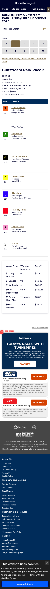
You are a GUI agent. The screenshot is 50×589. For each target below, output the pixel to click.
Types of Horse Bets (10, 543)
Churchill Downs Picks (11, 526)
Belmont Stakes (8, 502)
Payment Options (9, 546)
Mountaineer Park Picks (11, 532)
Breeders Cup (7, 508)
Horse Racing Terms (10, 550)
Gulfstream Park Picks (11, 519)
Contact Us (6, 467)
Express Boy (17, 176)
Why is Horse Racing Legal (12, 553)
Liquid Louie (17, 226)
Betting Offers (7, 487)
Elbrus (14, 243)
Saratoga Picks (8, 522)
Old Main (16, 193)
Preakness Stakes (9, 505)
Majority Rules (18, 209)
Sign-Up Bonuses (9, 484)
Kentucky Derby (8, 495)
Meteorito (16, 133)
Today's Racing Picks (10, 516)
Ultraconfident (19, 156)
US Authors (6, 463)
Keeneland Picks (8, 529)
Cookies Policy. (8, 578)
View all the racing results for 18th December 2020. (24, 60)
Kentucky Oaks (8, 498)
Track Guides (37, 9)
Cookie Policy (7, 476)
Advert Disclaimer (40, 327)
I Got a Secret (18, 107)
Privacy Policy (7, 473)
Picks (5, 9)
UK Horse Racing (9, 470)
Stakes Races (19, 9)
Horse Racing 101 (8, 540)
